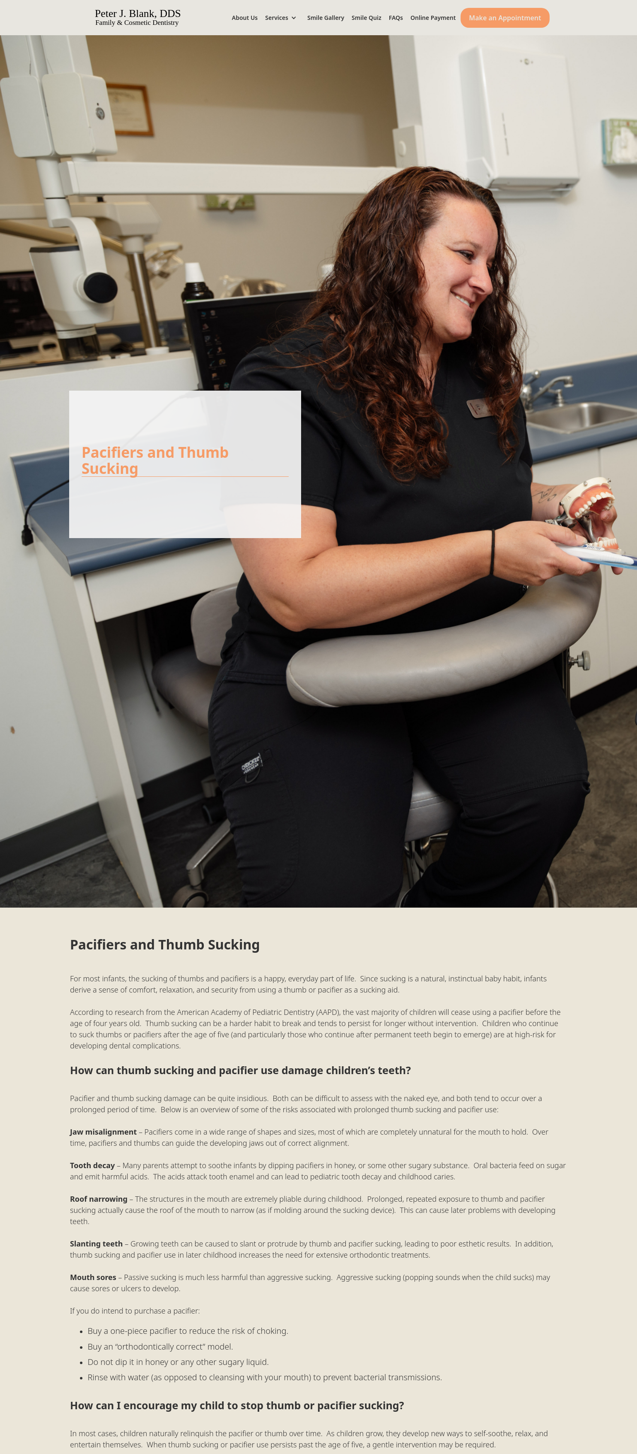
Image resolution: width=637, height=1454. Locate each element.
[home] (149, 17)
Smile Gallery (325, 18)
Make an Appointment (505, 17)
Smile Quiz (366, 18)
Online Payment (433, 18)
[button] (284, 17)
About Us (245, 18)
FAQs (396, 18)
